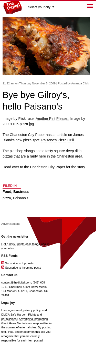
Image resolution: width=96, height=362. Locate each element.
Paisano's (20, 198)
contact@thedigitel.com (16, 282)
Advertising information (33, 318)
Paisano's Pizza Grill (57, 140)
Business (21, 192)
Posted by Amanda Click (73, 83)
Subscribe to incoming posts (21, 267)
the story (78, 167)
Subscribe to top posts (17, 263)
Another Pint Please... (53, 118)
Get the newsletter (14, 236)
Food (7, 192)
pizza (7, 198)
